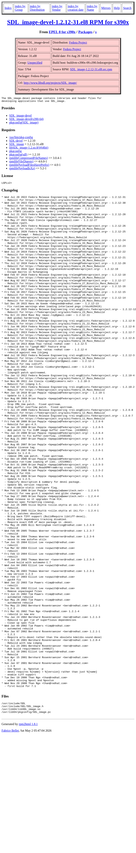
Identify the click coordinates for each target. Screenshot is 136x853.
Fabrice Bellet (10, 834)
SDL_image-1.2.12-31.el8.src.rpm (91, 69)
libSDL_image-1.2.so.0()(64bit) (28, 148)
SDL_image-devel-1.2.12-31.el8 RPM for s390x (68, 22)
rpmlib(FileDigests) (21, 162)
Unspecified (34, 62)
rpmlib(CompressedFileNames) (28, 159)
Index (8, 8)
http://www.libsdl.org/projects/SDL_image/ (50, 82)
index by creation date (76, 8)
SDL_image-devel (20, 116)
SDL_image (16, 145)
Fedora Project (78, 42)
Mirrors (106, 8)
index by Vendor (57, 8)
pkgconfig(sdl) (18, 155)
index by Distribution (37, 8)
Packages (85, 32)
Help (117, 8)
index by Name (92, 8)
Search (127, 8)
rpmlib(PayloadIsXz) (22, 169)
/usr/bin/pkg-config (21, 138)
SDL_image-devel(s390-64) (26, 120)
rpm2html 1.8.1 (28, 827)
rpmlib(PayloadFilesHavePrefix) (29, 166)
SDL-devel (16, 141)
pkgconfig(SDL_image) (24, 123)
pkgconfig (15, 152)
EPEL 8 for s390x (62, 32)
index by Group (20, 8)
